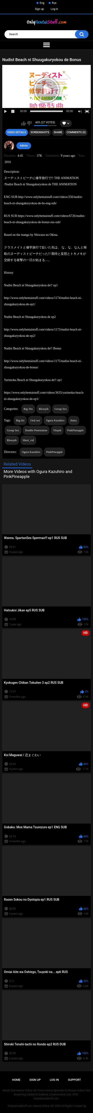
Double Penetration (36, 430)
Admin (24, 145)
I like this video (23, 123)
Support (74, 1079)
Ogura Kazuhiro (55, 420)
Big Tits (28, 409)
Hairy (73, 420)
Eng (42, 3)
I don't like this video (29, 123)
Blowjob (43, 409)
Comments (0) (76, 132)
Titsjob (57, 430)
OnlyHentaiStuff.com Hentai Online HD (31, 1106)
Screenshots (39, 132)
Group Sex (60, 409)
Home (16, 1079)
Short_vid (28, 440)
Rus (54, 3)
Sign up (39, 9)
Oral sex (35, 420)
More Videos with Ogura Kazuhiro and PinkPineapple (38, 474)
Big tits (20, 420)
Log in (54, 9)
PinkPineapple (75, 430)
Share (58, 132)
